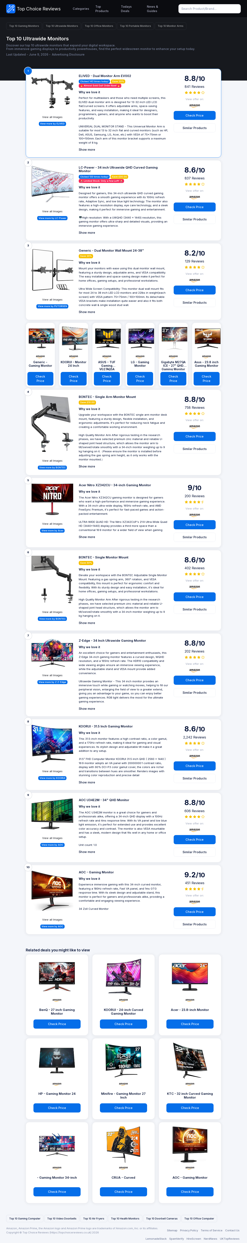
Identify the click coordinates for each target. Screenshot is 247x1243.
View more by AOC (52, 844)
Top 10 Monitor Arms (170, 25)
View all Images (52, 117)
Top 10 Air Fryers (93, 1218)
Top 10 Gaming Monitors (24, 25)
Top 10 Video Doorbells (61, 1218)
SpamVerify (176, 1238)
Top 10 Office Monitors (99, 25)
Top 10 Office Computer (199, 1218)
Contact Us (232, 1230)
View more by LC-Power (52, 218)
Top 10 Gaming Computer (25, 1218)
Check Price (195, 115)
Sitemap (172, 1230)
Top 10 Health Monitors (125, 1218)
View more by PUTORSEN (52, 306)
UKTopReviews (230, 1238)
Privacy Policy (189, 1230)
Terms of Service (211, 1230)
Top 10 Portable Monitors (135, 25)
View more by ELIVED (52, 123)
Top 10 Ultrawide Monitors (62, 25)
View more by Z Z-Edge (52, 682)
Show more (87, 149)
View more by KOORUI (52, 778)
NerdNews (210, 1238)
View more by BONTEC (52, 467)
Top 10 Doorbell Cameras (162, 1218)
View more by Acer (52, 530)
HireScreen (194, 1238)
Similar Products (195, 128)
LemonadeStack (156, 1238)
